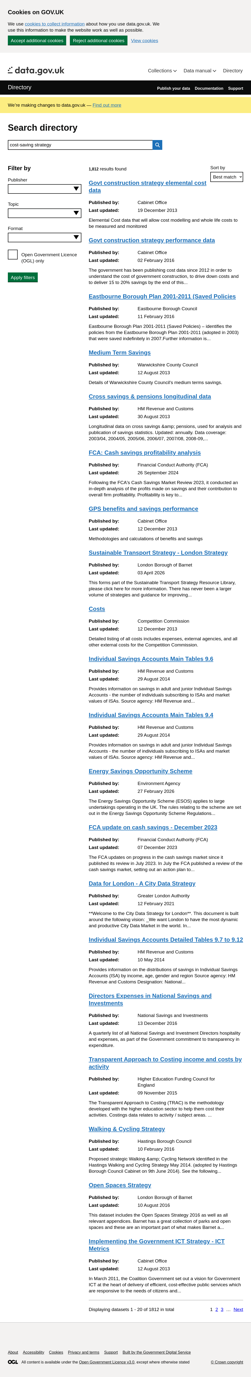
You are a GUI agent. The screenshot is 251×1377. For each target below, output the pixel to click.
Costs (97, 608)
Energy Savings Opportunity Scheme (140, 771)
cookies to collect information (55, 23)
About (13, 1352)
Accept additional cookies (37, 40)
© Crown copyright (227, 1362)
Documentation (209, 88)
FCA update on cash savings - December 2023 (153, 827)
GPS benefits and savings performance (143, 508)
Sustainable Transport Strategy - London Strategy (158, 552)
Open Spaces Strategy (120, 1185)
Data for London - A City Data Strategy (142, 883)
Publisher (17, 179)
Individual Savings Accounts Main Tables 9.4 (151, 715)
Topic (13, 204)
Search (156, 144)
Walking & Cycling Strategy (127, 1129)
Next (238, 1309)
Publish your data (173, 88)
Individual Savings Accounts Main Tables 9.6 (151, 659)
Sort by (217, 167)
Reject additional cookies (98, 40)
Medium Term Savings (120, 352)
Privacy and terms (83, 1352)
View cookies (144, 40)
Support (235, 88)
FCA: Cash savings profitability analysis (145, 452)
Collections (160, 70)
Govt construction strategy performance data (152, 240)
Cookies (56, 1352)
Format (15, 228)
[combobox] (44, 189)
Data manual (198, 70)
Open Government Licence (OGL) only (49, 257)
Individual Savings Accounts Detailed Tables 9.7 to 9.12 (166, 939)
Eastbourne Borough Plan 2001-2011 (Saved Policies (162, 296)
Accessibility (33, 1352)
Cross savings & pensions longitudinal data (150, 396)
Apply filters (23, 277)
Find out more (107, 105)
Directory (233, 70)
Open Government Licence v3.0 (106, 1362)
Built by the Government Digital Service (157, 1352)
